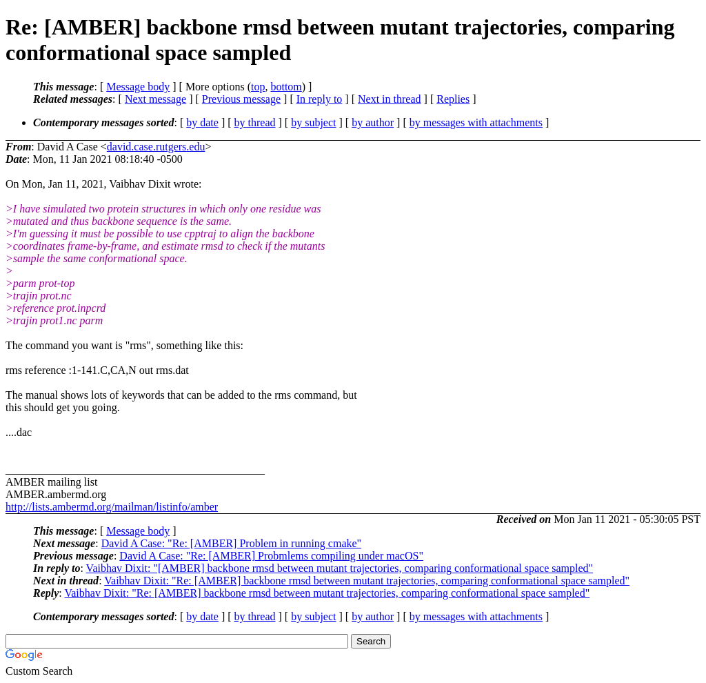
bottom (285, 86)
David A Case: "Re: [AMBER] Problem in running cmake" (231, 543)
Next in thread (389, 99)
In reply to (319, 99)
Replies (453, 99)
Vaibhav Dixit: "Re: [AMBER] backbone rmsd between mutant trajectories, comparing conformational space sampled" (366, 580)
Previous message (241, 99)
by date (202, 122)
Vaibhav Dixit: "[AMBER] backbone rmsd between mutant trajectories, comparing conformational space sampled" (340, 568)
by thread (255, 122)
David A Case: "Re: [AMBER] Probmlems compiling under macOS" (271, 556)
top (258, 86)
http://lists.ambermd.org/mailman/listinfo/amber (112, 507)
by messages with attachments (476, 122)
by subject (313, 122)
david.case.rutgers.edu (156, 146)
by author (373, 122)
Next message (155, 99)
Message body (138, 86)
